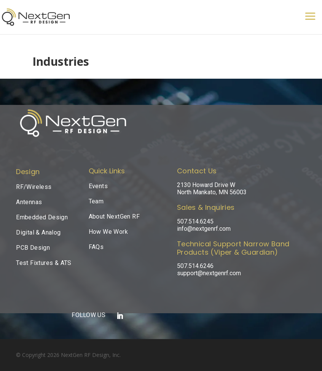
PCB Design (33, 247)
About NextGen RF (114, 216)
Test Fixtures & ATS (44, 262)
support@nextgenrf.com (209, 273)
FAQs (96, 247)
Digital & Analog (38, 232)
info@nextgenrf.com (204, 228)
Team (96, 201)
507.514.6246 (195, 266)
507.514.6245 (195, 221)
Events (98, 186)
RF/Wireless (33, 186)
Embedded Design (42, 217)
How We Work (108, 231)
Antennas (29, 202)
